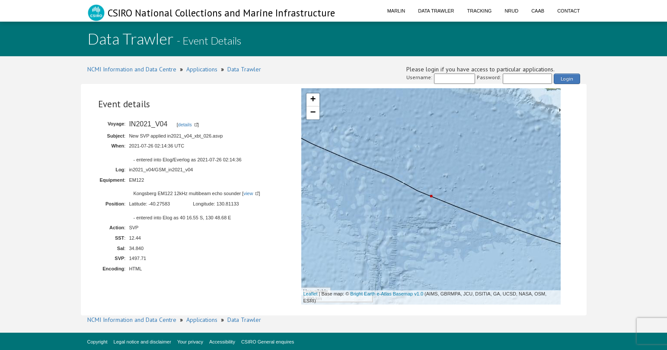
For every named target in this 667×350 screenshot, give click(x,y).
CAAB (537, 10)
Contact (568, 10)
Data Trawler (436, 10)
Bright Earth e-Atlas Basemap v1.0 (386, 293)
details (185, 124)
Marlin (396, 10)
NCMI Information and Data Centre (131, 69)
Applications (201, 69)
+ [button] (313, 99)
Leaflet (310, 293)
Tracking (479, 10)
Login (567, 78)
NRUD (511, 10)
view (248, 193)
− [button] (313, 112)
